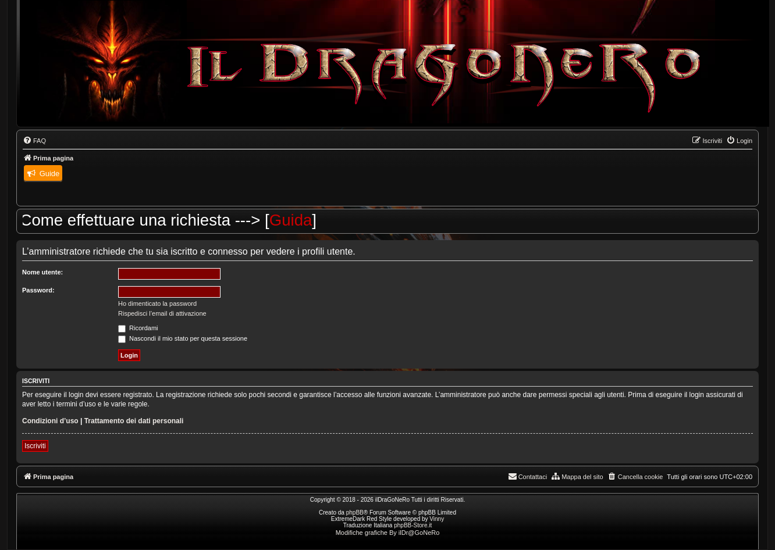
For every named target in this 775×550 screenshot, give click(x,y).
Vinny (436, 519)
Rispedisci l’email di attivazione (162, 313)
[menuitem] (34, 141)
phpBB (355, 512)
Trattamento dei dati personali (134, 421)
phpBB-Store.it (413, 525)
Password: (38, 290)
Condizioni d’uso (50, 421)
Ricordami (138, 327)
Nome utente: (42, 272)
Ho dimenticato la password (157, 303)
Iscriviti (35, 446)
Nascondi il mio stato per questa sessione (182, 338)
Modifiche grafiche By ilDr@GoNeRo (388, 532)
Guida (297, 220)
